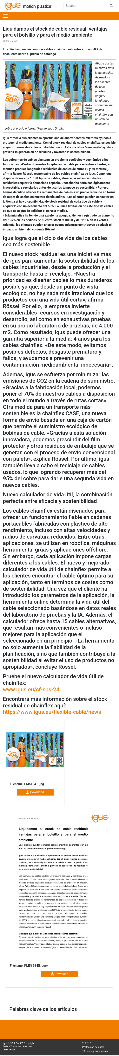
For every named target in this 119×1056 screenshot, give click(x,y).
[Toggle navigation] (5, 16)
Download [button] (35, 792)
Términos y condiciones (95, 1051)
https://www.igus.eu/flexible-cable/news (52, 712)
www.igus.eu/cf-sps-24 (31, 689)
